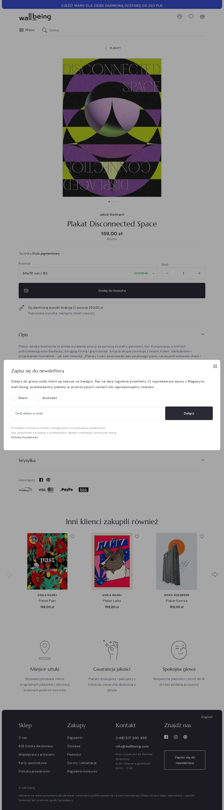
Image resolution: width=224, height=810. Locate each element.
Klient (23, 398)
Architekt (49, 398)
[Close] (215, 366)
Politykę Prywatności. (25, 437)
